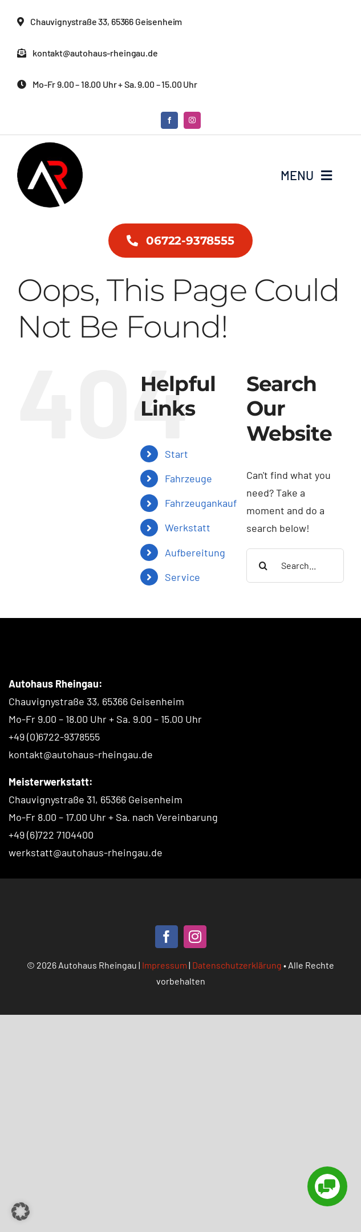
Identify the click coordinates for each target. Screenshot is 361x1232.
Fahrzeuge (188, 478)
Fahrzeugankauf (201, 503)
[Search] (263, 565)
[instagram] (192, 120)
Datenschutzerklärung (237, 964)
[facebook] (169, 120)
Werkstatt (187, 527)
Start (176, 454)
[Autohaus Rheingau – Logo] (50, 147)
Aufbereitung (195, 552)
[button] (20, 1211)
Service (182, 577)
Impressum (164, 964)
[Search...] (295, 565)
